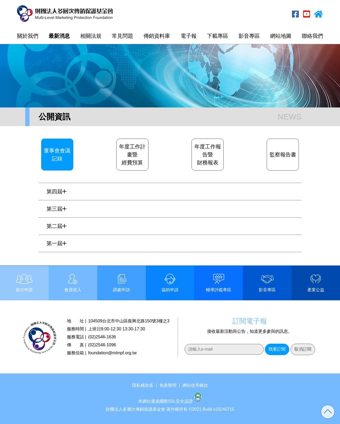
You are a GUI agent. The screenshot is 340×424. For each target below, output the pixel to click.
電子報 (189, 36)
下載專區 (217, 36)
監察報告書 (283, 154)
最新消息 (59, 36)
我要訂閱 (277, 349)
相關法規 (90, 36)
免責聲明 (167, 385)
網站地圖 (280, 36)
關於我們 (27, 36)
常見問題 (122, 36)
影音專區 (249, 36)
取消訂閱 (302, 349)
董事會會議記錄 (57, 154)
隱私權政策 (142, 385)
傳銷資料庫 (156, 36)
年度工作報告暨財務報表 (207, 154)
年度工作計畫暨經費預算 (132, 154)
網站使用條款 (195, 385)
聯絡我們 (312, 36)
